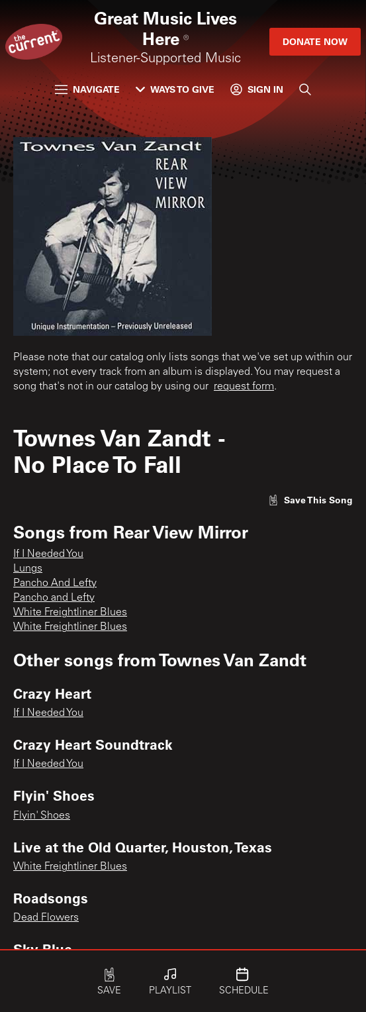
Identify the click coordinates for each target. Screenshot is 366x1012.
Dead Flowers (46, 918)
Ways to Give (175, 89)
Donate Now (315, 41)
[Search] (305, 89)
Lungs (27, 569)
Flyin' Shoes (41, 816)
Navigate (87, 89)
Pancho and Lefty (54, 598)
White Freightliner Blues (70, 612)
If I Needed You (48, 554)
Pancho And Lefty (55, 583)
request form (244, 386)
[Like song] (310, 499)
